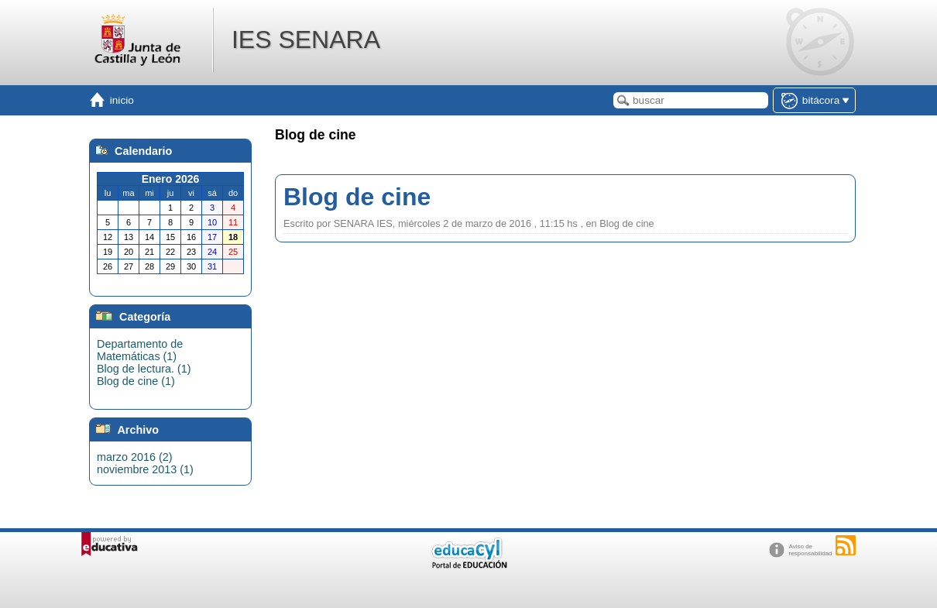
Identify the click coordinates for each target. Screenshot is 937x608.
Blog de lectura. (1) (144, 368)
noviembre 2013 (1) (145, 469)
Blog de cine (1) (136, 381)
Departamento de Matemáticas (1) (140, 350)
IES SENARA (306, 39)
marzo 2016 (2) (135, 457)
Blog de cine (357, 197)
